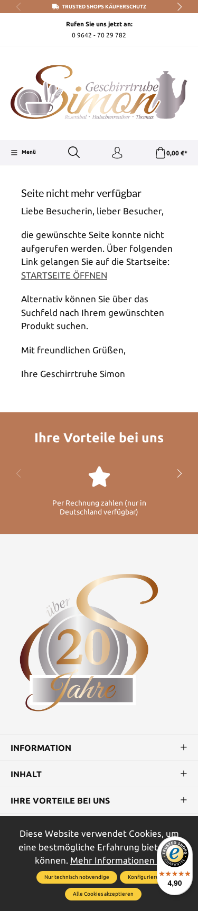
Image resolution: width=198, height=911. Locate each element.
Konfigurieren (145, 877)
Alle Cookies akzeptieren (103, 894)
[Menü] (23, 152)
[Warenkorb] (171, 153)
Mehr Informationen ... (116, 860)
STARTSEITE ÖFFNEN (64, 275)
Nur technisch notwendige (76, 877)
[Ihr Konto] (117, 153)
